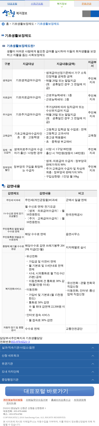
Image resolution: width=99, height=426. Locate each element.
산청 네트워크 (10, 355)
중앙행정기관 (10, 379)
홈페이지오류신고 (61, 400)
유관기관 (7, 363)
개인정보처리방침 (13, 400)
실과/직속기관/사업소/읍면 (18, 347)
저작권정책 (80, 400)
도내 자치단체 (10, 371)
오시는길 (11, 403)
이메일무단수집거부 (37, 400)
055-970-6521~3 (20, 341)
